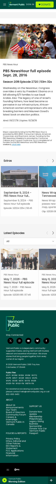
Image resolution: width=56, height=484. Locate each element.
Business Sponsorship (35, 425)
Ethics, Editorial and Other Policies (16, 442)
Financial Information (12, 454)
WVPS (8, 380)
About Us (10, 405)
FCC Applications (15, 451)
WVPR (8, 378)
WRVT (14, 378)
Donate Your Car (38, 428)
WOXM (14, 375)
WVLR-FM (20, 383)
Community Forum (16, 415)
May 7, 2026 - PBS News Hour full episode (19, 280)
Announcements (15, 407)
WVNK (27, 375)
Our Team (11, 410)
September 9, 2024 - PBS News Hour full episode (17, 196)
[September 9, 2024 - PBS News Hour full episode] (19, 176)
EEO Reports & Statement (13, 447)
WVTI (8, 375)
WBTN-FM (29, 383)
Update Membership (35, 415)
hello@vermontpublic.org (31, 391)
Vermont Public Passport (37, 432)
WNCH (28, 378)
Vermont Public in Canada (15, 423)
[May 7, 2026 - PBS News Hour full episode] (19, 259)
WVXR (14, 380)
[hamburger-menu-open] (4, 5)
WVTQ (34, 375)
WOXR (21, 378)
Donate (46, 4)
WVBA (21, 375)
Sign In (30, 4)
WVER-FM (10, 383)
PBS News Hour (10, 64)
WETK (21, 380)
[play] (4, 480)
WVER (33, 380)
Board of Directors (15, 412)
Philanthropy (35, 419)
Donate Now (35, 412)
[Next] (53, 161)
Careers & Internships (11, 418)
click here (16, 144)
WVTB (27, 380)
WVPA (34, 378)
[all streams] (52, 480)
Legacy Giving (36, 421)
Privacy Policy (13, 439)
